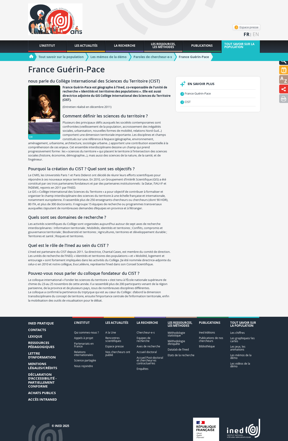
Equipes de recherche (143, 339)
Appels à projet (83, 338)
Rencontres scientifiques (113, 339)
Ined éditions (207, 332)
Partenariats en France (84, 345)
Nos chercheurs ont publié (117, 353)
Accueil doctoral (147, 352)
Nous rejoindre (83, 366)
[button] (283, 70)
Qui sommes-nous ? (86, 332)
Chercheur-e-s (146, 332)
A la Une (110, 332)
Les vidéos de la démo (240, 365)
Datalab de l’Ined (178, 349)
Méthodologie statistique (176, 334)
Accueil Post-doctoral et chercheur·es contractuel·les (150, 360)
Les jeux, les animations (237, 348)
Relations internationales (83, 353)
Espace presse (246, 27)
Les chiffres (237, 333)
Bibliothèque (207, 346)
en (256, 34)
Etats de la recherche (181, 355)
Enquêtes (142, 369)
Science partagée (85, 360)
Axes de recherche (148, 346)
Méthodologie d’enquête (176, 342)
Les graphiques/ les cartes (242, 339)
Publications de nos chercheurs (211, 339)
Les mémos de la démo (241, 356)
